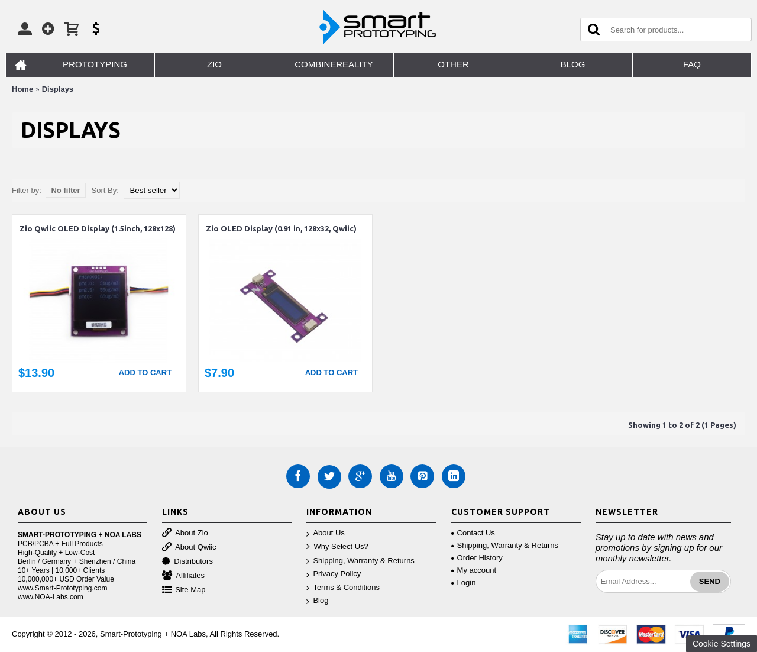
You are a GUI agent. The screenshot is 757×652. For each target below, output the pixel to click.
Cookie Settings (721, 643)
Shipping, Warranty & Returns (360, 561)
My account (473, 570)
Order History (477, 557)
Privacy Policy (333, 574)
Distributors (187, 562)
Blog (317, 601)
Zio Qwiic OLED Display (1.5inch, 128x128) (98, 228)
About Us (325, 533)
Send (709, 581)
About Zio (185, 533)
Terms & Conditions (343, 588)
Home (22, 89)
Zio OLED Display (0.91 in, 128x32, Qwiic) (281, 228)
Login (463, 582)
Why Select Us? (337, 547)
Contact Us (473, 532)
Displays (57, 89)
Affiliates (183, 576)
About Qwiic (189, 548)
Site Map (183, 590)
